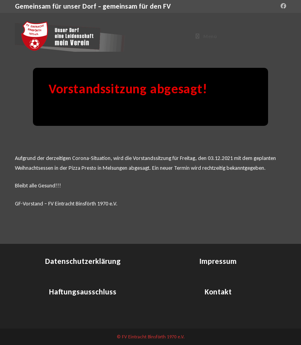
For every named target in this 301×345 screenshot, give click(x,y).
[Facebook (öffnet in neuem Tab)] (282, 6)
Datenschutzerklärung (83, 261)
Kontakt (218, 291)
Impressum (218, 261)
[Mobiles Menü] (206, 36)
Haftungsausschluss (82, 291)
